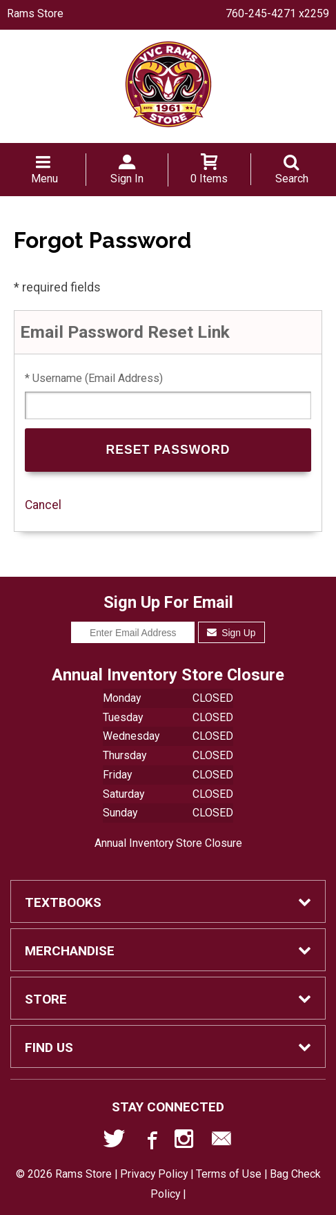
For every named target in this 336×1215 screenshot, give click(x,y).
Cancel (43, 505)
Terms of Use (228, 1173)
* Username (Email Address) (94, 378)
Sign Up (231, 632)
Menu (44, 178)
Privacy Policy (154, 1173)
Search (291, 178)
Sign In (127, 178)
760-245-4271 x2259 (277, 13)
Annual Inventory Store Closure (168, 843)
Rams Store (35, 13)
